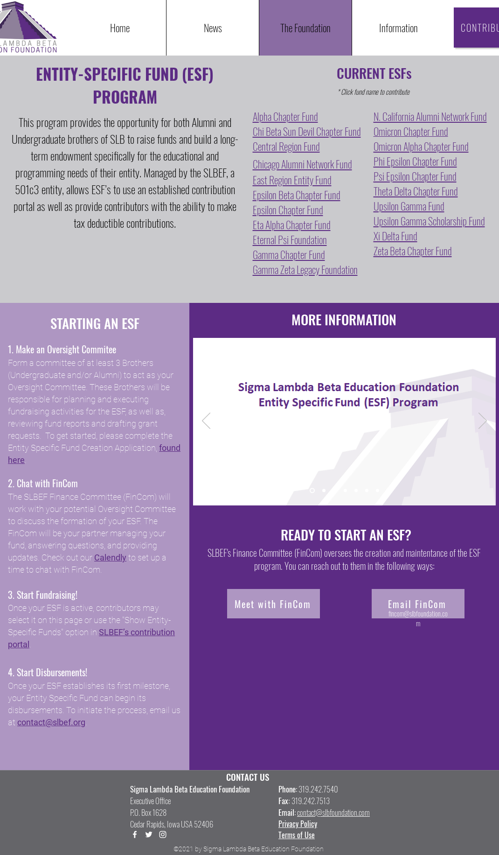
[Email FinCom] (418, 603)
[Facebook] (134, 834)
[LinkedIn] (162, 834)
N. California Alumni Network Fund (430, 116)
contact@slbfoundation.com (333, 812)
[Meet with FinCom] (273, 603)
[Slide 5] (356, 490)
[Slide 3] (334, 490)
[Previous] (206, 421)
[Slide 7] (377, 490)
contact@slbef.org (51, 722)
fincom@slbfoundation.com (418, 618)
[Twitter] (148, 834)
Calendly (110, 557)
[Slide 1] (312, 490)
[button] (398, 28)
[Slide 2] (324, 490)
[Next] (482, 421)
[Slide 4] (345, 490)
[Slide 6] (366, 490)
